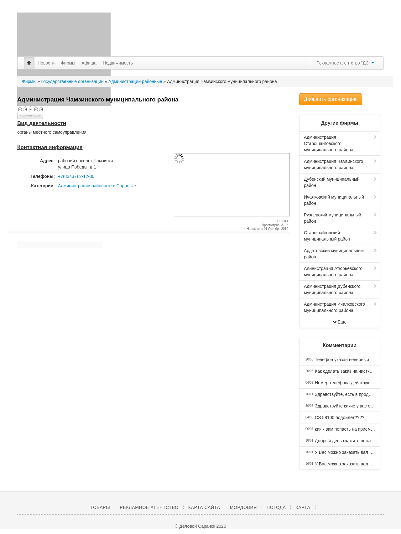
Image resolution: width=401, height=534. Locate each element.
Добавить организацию (330, 99)
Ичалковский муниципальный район (340, 200)
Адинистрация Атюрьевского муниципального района (340, 271)
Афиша (88, 62)
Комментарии (30, 115)
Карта (302, 507)
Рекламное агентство (149, 507)
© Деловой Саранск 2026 (200, 526)
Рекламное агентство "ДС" (345, 62)
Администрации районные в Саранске (97, 185)
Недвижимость (118, 62)
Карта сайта (204, 507)
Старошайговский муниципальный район (340, 235)
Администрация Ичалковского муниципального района (340, 307)
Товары (100, 507)
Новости (46, 62)
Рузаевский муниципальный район (340, 218)
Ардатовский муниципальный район (340, 253)
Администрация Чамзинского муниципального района (340, 164)
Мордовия (243, 507)
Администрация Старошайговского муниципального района (340, 143)
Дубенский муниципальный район (340, 182)
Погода (276, 507)
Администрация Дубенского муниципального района (340, 289)
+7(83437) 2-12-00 (76, 176)
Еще (340, 321)
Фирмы (68, 62)
